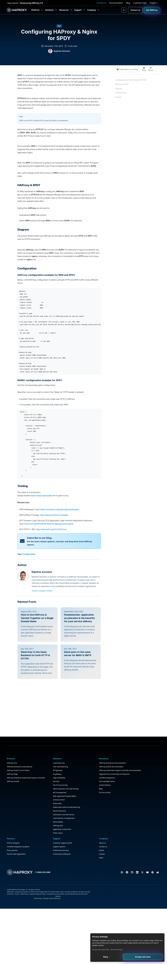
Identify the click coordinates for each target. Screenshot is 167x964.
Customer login (140, 3)
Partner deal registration (94, 909)
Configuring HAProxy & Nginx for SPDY (130, 83)
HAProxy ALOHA (13, 924)
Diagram (118, 92)
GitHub (50, 725)
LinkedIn (42, 725)
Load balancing (39, 895)
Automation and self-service (44, 955)
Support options (117, 898)
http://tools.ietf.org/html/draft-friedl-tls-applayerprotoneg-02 (46, 658)
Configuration (120, 96)
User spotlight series (67, 924)
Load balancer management (44, 958)
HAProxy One (12, 895)
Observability (38, 962)
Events (139, 902)
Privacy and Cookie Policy (117, 949)
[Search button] (123, 10)
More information (133, 949)
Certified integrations (67, 921)
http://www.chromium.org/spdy (54, 649)
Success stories (65, 935)
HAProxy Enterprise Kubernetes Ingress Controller (14, 918)
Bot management (40, 927)
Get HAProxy (151, 10)
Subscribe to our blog (126, 73)
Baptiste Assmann (42, 706)
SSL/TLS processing (40, 917)
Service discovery (39, 951)
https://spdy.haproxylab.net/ (43, 630)
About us (140, 895)
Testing (117, 100)
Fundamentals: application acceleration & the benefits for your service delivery (79, 752)
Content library (65, 928)
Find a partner (90, 905)
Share (150, 72)
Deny (119, 956)
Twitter (35, 725)
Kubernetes (37, 941)
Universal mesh (39, 937)
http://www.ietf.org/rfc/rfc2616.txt (51, 663)
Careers (140, 906)
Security (36, 913)
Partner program (91, 895)
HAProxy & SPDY (121, 88)
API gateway (38, 902)
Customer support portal (120, 895)
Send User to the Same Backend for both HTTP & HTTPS (35, 806)
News (139, 910)
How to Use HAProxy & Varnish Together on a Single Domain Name (37, 752)
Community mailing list (120, 906)
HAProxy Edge (12, 911)
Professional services (119, 902)
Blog (128, 3)
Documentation (116, 3)
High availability (39, 910)
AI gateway (37, 906)
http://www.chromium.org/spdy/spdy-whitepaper (57, 643)
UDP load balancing (40, 898)
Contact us (101, 3)
